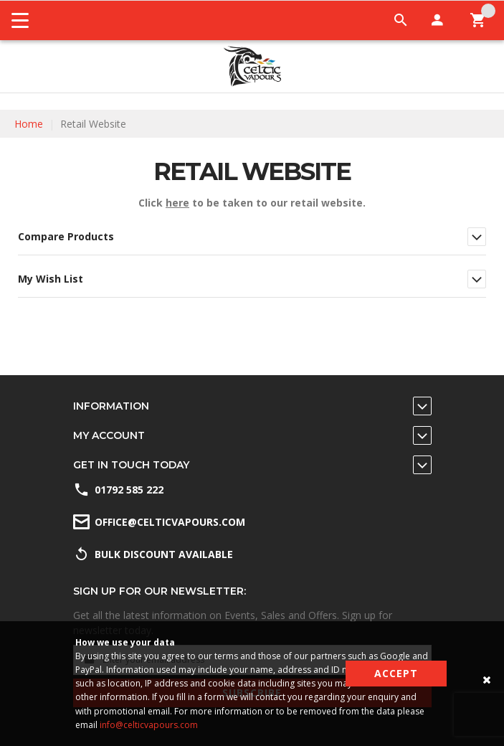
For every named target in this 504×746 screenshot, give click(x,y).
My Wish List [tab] (50, 278)
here (177, 202)
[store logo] (252, 66)
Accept (396, 673)
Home (28, 124)
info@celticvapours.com (149, 725)
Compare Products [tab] (66, 236)
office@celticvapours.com (170, 522)
